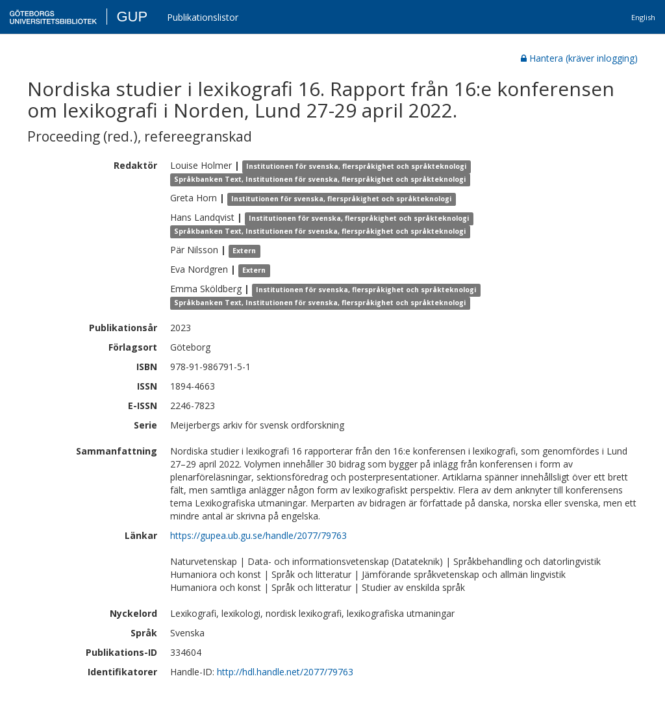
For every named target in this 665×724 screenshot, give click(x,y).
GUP (131, 16)
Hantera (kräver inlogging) (579, 58)
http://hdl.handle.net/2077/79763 (285, 672)
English (643, 17)
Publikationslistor (202, 17)
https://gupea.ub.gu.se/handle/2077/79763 (258, 535)
